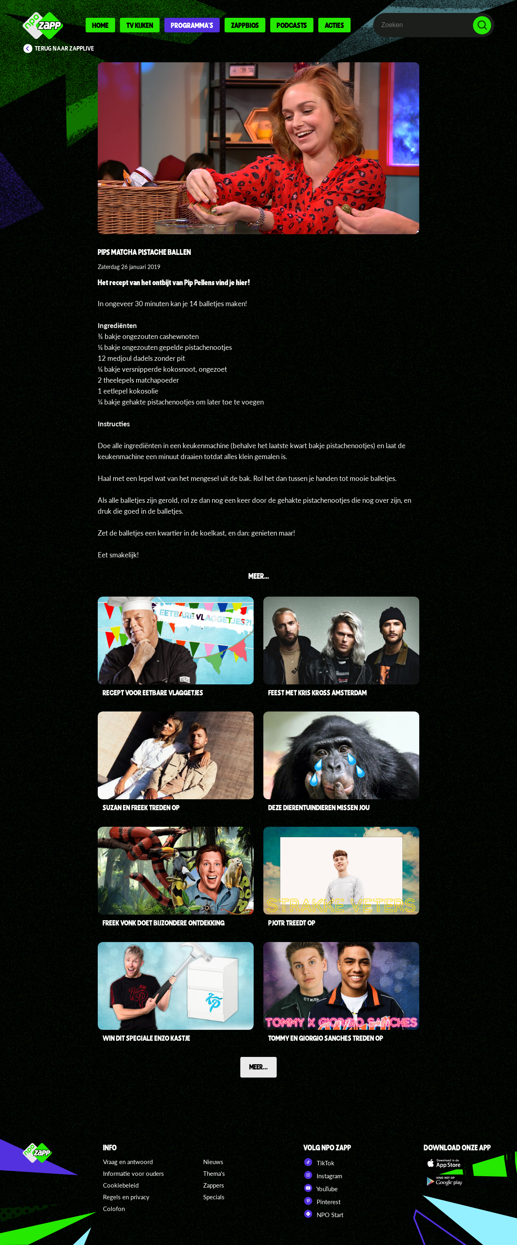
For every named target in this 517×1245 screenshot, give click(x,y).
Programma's (192, 25)
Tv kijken (139, 25)
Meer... (258, 1066)
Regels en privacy (126, 1197)
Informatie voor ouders (133, 1173)
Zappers (213, 1185)
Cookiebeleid (121, 1185)
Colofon (114, 1208)
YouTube (320, 1188)
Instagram (322, 1175)
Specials (214, 1197)
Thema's (214, 1173)
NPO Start (323, 1214)
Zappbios (245, 25)
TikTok (318, 1162)
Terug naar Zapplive (65, 48)
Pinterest (321, 1201)
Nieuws (213, 1161)
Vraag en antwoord (128, 1161)
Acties (334, 25)
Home (100, 25)
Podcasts (292, 25)
